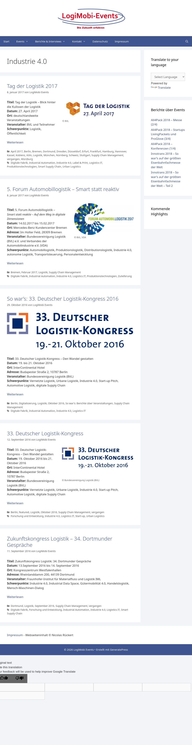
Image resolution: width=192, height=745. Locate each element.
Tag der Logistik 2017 (32, 86)
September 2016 (44, 606)
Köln (29, 155)
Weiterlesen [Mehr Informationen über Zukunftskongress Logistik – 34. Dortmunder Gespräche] (15, 597)
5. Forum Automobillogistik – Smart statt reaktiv (63, 189)
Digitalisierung (27, 403)
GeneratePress (119, 649)
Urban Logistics (71, 166)
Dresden (61, 151)
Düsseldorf (74, 151)
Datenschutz (100, 41)
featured (24, 512)
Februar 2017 (29, 272)
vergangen (13, 159)
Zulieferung (125, 276)
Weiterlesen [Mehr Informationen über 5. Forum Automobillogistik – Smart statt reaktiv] (15, 263)
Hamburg (108, 151)
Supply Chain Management (107, 155)
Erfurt (85, 151)
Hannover (120, 151)
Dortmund (49, 151)
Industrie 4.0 (63, 162)
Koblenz (20, 155)
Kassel (10, 155)
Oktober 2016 (56, 403)
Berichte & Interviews (52, 41)
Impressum (122, 41)
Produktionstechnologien (22, 166)
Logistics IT (95, 162)
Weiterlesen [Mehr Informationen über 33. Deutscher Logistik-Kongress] (15, 503)
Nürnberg (62, 155)
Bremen (37, 151)
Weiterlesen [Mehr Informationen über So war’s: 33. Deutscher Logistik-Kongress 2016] (15, 394)
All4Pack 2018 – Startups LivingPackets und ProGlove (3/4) (168, 134)
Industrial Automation (42, 162)
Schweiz (73, 155)
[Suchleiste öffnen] (187, 41)
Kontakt (80, 41)
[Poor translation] (19, 678)
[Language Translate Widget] (168, 77)
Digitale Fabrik (19, 162)
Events (24, 41)
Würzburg (27, 159)
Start (6, 41)
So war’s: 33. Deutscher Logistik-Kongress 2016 (63, 298)
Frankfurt (95, 151)
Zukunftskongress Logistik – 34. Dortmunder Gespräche (59, 541)
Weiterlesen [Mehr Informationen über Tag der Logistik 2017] (15, 142)
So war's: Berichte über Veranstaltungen (89, 403)
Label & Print (80, 162)
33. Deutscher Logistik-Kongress (45, 433)
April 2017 (17, 151)
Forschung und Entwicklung (27, 516)
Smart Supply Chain (49, 166)
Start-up (80, 516)
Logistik (37, 155)
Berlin (27, 151)
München (49, 155)
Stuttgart (85, 155)
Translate (161, 87)
